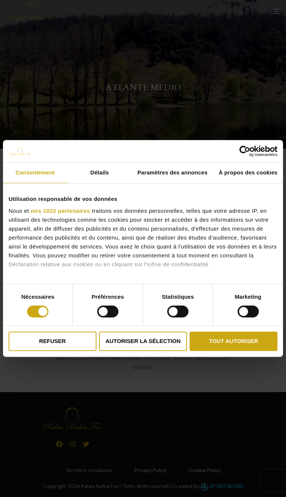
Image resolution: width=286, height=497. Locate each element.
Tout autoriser (233, 341)
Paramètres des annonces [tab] (172, 172)
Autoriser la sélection (143, 341)
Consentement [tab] (35, 172)
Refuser (52, 341)
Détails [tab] (99, 172)
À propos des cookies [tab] (248, 172)
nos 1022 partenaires (60, 211)
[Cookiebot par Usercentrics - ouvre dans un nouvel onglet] (244, 151)
